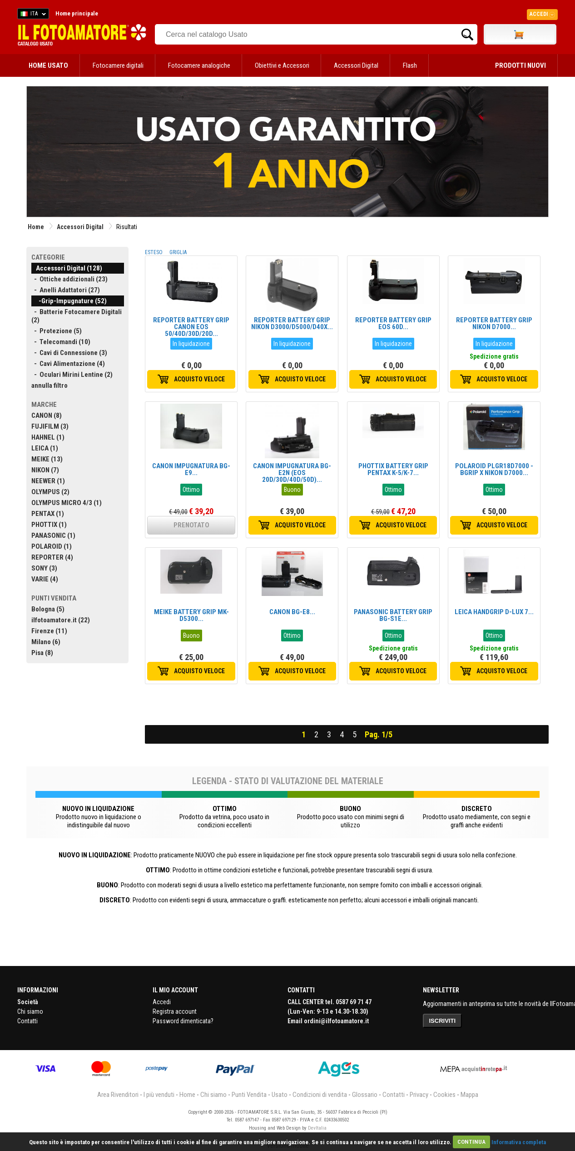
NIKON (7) (45, 470)
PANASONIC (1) (53, 535)
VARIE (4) (44, 579)
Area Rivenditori (118, 1095)
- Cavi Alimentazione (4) (68, 364)
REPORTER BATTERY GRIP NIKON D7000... (494, 323)
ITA (31, 15)
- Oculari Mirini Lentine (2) (72, 374)
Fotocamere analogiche (199, 65)
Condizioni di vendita (319, 1095)
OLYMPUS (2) (50, 492)
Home (36, 226)
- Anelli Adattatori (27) (65, 290)
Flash (410, 65)
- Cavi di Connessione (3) (69, 353)
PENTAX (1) (47, 514)
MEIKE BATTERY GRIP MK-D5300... (191, 615)
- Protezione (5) (56, 331)
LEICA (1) (44, 448)
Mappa (469, 1095)
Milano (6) (45, 642)
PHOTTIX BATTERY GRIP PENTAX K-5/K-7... (393, 469)
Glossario (364, 1095)
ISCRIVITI (442, 1020)
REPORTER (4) (52, 557)
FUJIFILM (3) (50, 426)
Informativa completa (518, 1141)
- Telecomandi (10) (60, 342)
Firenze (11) (49, 631)
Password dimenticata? (183, 1021)
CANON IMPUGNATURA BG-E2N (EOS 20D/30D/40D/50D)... (292, 473)
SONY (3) (44, 568)
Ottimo (191, 489)
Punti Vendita (249, 1095)
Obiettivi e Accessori (282, 65)
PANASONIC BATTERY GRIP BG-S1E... (393, 615)
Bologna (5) (47, 609)
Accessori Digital (356, 65)
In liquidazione (191, 343)
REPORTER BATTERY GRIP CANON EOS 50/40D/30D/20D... (191, 327)
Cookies (444, 1095)
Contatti (27, 1021)
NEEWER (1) (48, 481)
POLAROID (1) (51, 546)
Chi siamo (30, 1011)
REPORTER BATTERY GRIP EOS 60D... (393, 323)
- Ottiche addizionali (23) (69, 279)
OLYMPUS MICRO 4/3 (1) (66, 503)
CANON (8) (46, 415)
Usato (280, 1095)
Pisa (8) (42, 653)
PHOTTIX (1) (49, 524)
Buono (292, 489)
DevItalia (317, 1128)
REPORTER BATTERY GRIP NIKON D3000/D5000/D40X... (292, 323)
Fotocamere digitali (118, 65)
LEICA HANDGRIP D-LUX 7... (494, 612)
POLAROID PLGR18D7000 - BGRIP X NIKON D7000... (494, 469)
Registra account (175, 1011)
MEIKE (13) (47, 459)
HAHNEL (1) (47, 437)
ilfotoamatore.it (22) (60, 620)
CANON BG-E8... (292, 612)
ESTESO (154, 252)
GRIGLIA (178, 252)
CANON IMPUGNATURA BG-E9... (191, 469)
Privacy (419, 1095)
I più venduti (159, 1095)
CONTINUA (471, 1141)
